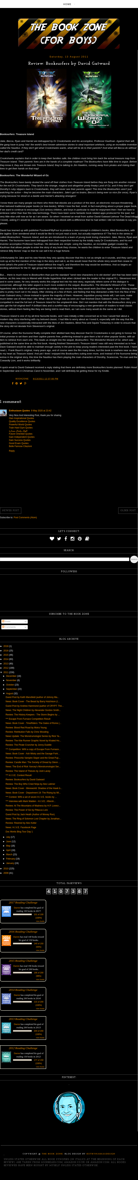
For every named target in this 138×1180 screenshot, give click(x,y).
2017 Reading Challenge (23, 902)
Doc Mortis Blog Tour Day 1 (19, 831)
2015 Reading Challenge (23, 960)
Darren (17, 907)
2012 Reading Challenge (23, 1048)
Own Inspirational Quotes (21, 418)
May (8, 845)
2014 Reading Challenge (23, 989)
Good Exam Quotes (18, 443)
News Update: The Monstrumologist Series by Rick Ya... (33, 736)
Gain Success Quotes (20, 440)
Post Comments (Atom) (25, 517)
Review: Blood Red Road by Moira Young (26, 727)
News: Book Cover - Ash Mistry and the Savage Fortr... (33, 753)
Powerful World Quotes (20, 424)
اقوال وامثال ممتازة (18, 431)
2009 (6, 873)
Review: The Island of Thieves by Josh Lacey (28, 771)
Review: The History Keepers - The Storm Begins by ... (33, 714)
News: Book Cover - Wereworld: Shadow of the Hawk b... (34, 788)
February (11, 858)
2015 (6, 655)
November (11, 680)
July (8, 837)
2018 (6, 646)
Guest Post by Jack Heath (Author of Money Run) (30, 814)
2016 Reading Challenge (23, 931)
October (10, 684)
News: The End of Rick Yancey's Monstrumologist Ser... (33, 766)
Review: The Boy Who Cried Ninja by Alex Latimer (30, 784)
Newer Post (10, 511)
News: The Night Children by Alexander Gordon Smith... (33, 710)
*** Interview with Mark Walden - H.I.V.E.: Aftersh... (31, 801)
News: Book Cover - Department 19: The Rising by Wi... (33, 792)
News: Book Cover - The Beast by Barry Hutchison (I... (33, 701)
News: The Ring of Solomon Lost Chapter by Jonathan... (33, 818)
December (11, 676)
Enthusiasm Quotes (19, 410)
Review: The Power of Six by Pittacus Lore (27, 810)
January (10, 863)
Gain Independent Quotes (21, 437)
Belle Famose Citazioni (20, 446)
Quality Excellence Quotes (22, 421)
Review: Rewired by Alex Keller (21, 823)
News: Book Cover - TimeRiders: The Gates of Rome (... (33, 723)
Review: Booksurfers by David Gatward (25, 779)
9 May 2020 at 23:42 (41, 410)
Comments (9, 627)
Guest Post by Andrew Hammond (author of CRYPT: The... (35, 706)
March (9, 854)
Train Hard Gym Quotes (21, 427)
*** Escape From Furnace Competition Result (28, 719)
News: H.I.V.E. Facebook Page (21, 827)
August (10, 693)
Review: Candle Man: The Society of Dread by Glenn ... (33, 762)
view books (40, 921)
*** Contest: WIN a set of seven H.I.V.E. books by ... (31, 797)
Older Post (128, 511)
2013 (6, 663)
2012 (6, 668)
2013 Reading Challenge (23, 1018)
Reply (12, 451)
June (9, 841)
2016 (6, 650)
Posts (6, 621)
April (8, 850)
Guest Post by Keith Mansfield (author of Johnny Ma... (32, 697)
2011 (6, 672)
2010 (6, 868)
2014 (6, 659)
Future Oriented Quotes (20, 434)
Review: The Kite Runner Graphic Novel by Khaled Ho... (33, 740)
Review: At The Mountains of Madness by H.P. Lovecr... (33, 805)
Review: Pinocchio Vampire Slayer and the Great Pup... (33, 758)
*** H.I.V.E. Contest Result (19, 775)
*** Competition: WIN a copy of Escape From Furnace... (33, 749)
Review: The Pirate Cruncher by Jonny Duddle (29, 745)
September (12, 689)
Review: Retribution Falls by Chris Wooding (27, 732)
